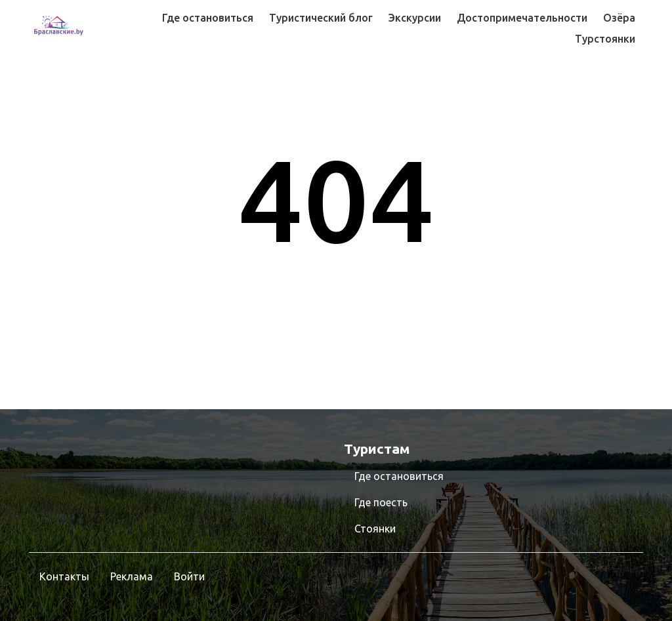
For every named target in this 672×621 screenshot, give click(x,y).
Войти (189, 576)
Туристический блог (321, 18)
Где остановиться (207, 18)
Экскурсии (414, 18)
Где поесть (381, 502)
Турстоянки (605, 39)
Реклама (131, 576)
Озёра (619, 18)
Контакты (64, 576)
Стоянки (375, 528)
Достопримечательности (522, 18)
